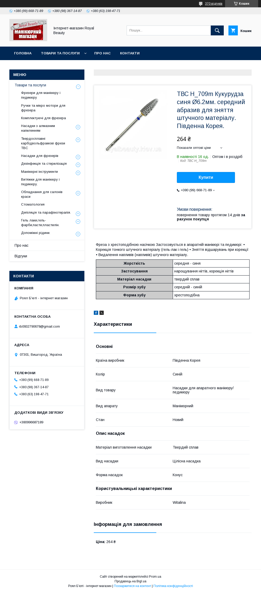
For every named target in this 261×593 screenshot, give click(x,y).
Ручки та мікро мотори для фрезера (43, 108)
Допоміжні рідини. (35, 233)
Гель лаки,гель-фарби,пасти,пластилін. (40, 222)
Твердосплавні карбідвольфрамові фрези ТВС (43, 143)
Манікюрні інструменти (39, 172)
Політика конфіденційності (173, 586)
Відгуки (21, 256)
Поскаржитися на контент (132, 586)
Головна (23, 53)
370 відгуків (213, 3)
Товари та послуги (60, 53)
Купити (206, 177)
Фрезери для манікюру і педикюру (40, 95)
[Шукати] (217, 30)
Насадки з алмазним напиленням (38, 128)
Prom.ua (155, 576)
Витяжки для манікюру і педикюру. (40, 181)
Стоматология (33, 204)
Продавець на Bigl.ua (130, 581)
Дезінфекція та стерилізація (44, 163)
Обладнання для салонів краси (42, 194)
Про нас (102, 53)
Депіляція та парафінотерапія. (46, 212)
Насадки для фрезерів (39, 156)
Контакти (130, 53)
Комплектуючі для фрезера (43, 118)
